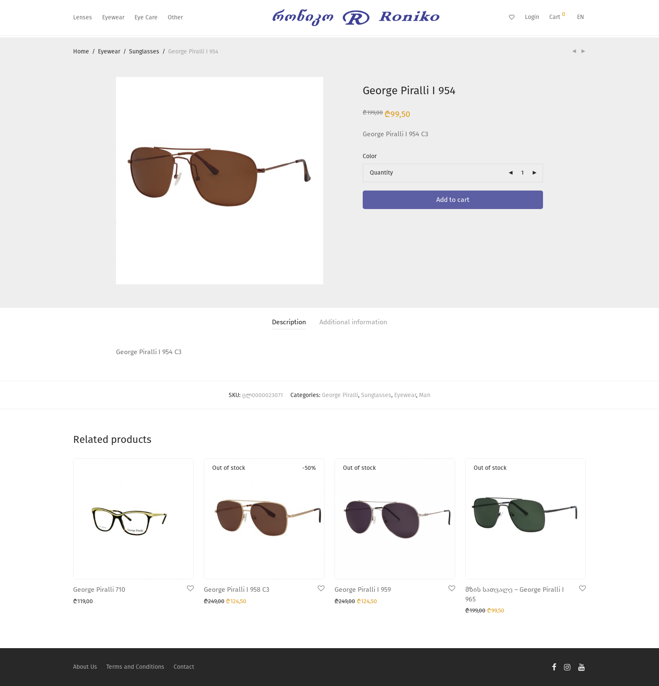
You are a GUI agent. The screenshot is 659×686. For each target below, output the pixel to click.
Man (424, 395)
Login (532, 17)
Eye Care (146, 17)
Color (370, 156)
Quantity (381, 172)
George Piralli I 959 (363, 589)
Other (175, 17)
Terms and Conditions (135, 666)
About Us (85, 666)
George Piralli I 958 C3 (236, 589)
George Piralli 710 (99, 589)
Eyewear (113, 17)
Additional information (353, 322)
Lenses (82, 17)
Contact (184, 666)
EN (580, 17)
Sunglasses (144, 51)
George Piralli (340, 395)
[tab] (289, 322)
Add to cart (452, 200)
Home (81, 51)
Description (289, 322)
